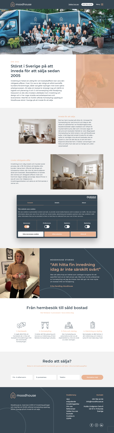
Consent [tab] (30, 202)
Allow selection (57, 234)
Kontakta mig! (92, 377)
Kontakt (69, 414)
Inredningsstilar (72, 404)
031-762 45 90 (97, 399)
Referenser (70, 409)
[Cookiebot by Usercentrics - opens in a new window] (88, 197)
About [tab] (84, 202)
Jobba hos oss (72, 411)
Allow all (83, 234)
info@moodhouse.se (94, 402)
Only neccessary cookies (31, 234)
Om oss (69, 406)
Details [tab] (57, 202)
